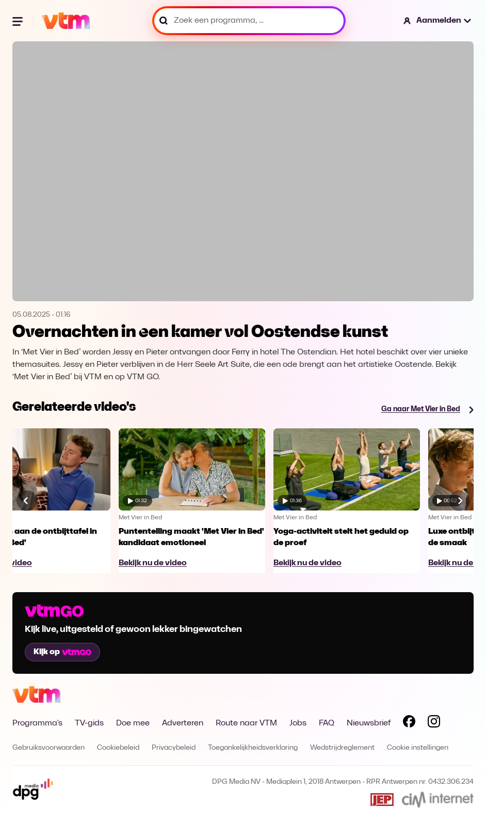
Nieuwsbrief (369, 723)
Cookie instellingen (417, 748)
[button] (438, 20)
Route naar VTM (246, 723)
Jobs (297, 723)
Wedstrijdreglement (342, 748)
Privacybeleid (174, 748)
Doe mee (133, 723)
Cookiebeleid (118, 748)
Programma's (37, 723)
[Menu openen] (18, 20)
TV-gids (89, 723)
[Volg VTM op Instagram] (434, 723)
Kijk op (62, 652)
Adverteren (182, 723)
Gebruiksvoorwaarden (48, 748)
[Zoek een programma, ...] (249, 20)
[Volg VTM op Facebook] (409, 723)
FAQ (326, 723)
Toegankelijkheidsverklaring (253, 748)
